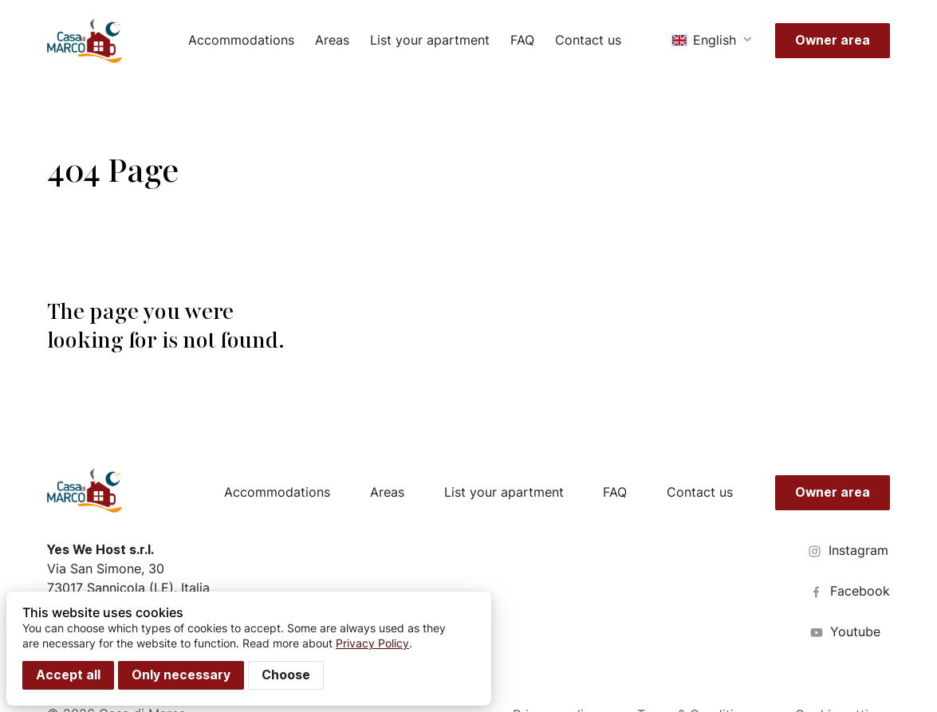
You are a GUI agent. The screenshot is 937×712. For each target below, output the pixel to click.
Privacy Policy (372, 643)
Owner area (832, 40)
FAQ (522, 40)
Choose (286, 674)
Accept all (68, 674)
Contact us (588, 40)
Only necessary (181, 674)
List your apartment (430, 40)
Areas (332, 40)
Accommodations (241, 40)
